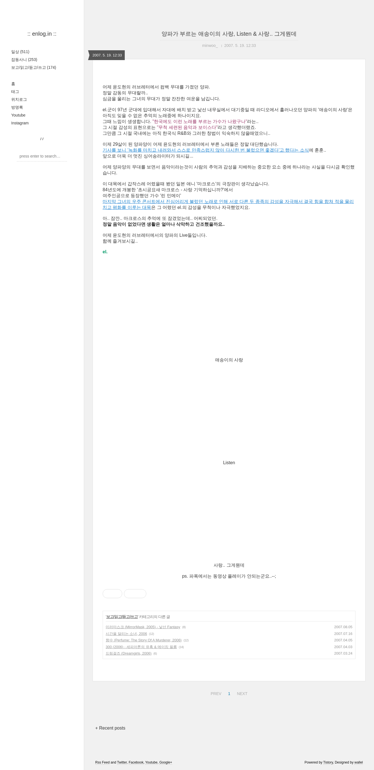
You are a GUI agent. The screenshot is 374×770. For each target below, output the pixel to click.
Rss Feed (102, 762)
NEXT (241, 693)
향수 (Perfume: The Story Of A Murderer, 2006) (144, 640)
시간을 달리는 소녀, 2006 (126, 634)
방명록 (17, 107)
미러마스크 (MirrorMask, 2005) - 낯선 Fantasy (143, 627)
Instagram (20, 123)
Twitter (122, 762)
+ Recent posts (110, 728)
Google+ (165, 762)
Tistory (328, 762)
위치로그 (19, 99)
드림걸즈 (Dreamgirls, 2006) (128, 653)
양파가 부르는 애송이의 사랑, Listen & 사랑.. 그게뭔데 (229, 34)
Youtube (18, 115)
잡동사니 (24, 59)
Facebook (136, 762)
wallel (358, 762)
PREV (215, 693)
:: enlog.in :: (41, 34)
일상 (20, 51)
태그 (15, 91)
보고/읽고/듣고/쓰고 (33, 67)
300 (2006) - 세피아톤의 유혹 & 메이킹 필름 (141, 647)
